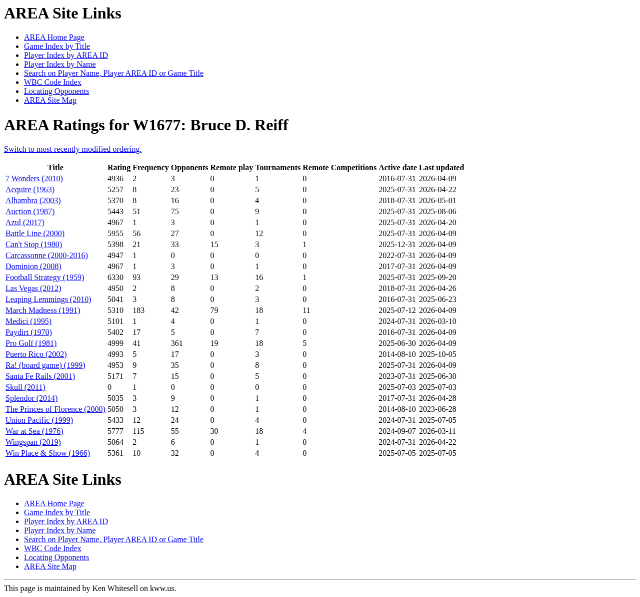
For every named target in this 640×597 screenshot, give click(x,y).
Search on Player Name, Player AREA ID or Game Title (114, 73)
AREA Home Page (54, 37)
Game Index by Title (57, 46)
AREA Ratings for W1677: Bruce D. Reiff (146, 125)
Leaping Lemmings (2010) (49, 299)
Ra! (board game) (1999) (46, 365)
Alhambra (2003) (33, 200)
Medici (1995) (29, 321)
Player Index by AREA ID (66, 55)
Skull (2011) (26, 387)
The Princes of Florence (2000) (56, 409)
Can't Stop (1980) (34, 244)
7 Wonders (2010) (34, 178)
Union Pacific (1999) (39, 420)
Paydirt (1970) (29, 332)
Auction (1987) (30, 211)
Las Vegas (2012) (34, 288)
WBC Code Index (53, 82)
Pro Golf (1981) (31, 343)
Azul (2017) (25, 222)
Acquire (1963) (30, 189)
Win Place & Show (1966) (48, 453)
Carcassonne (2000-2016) (47, 255)
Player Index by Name (60, 64)
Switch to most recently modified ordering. (73, 149)
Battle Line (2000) (35, 233)
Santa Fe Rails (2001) (40, 376)
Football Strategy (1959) (45, 277)
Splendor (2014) (32, 398)
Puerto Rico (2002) (36, 354)
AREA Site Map (50, 100)
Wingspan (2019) (33, 442)
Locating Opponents (56, 91)
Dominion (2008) (34, 266)
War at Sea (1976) (35, 431)
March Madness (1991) (43, 310)
